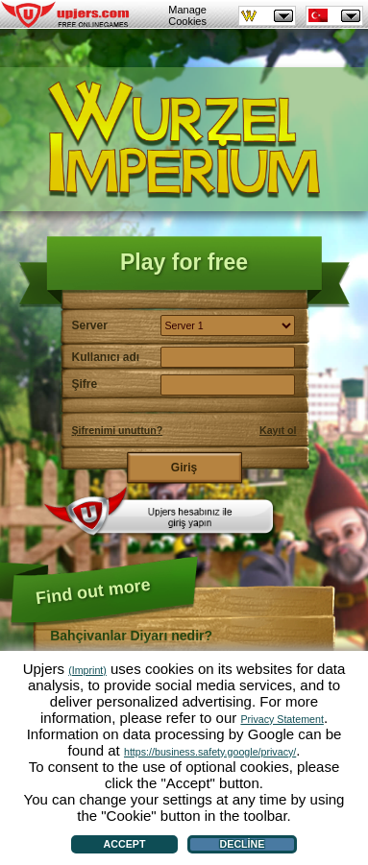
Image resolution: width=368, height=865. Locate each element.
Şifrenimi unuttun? (117, 430)
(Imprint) (87, 670)
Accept (125, 844)
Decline (242, 844)
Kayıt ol (278, 430)
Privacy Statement (281, 719)
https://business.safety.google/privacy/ (210, 751)
